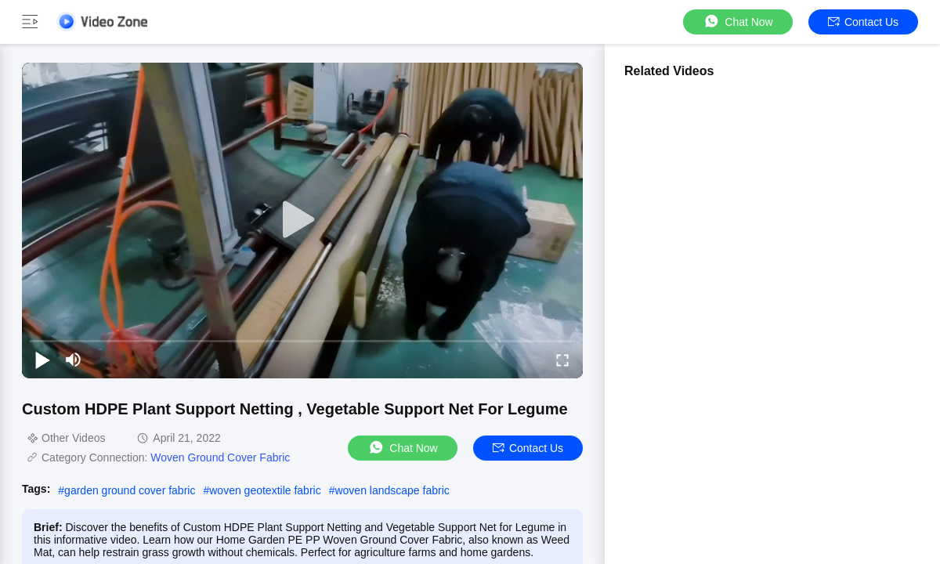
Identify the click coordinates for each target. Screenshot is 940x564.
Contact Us (863, 22)
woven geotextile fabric (264, 490)
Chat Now (737, 21)
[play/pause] (42, 359)
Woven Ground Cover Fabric (220, 457)
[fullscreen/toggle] (562, 359)
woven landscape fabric (391, 490)
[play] (302, 220)
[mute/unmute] (73, 359)
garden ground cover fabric (129, 490)
